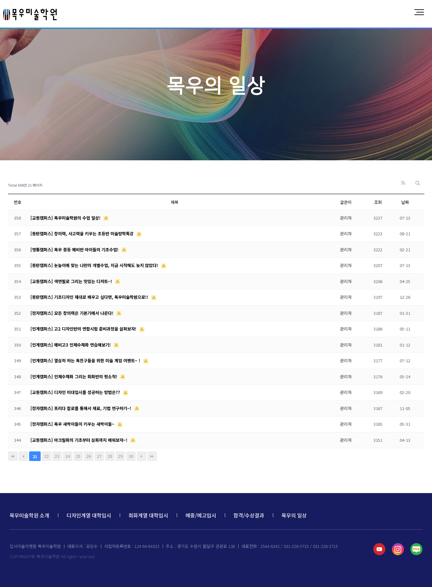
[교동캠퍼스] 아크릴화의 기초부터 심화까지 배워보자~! (79, 440)
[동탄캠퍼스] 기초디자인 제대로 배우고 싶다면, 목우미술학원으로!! (90, 297)
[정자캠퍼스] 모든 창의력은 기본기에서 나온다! (72, 313)
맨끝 (152, 456)
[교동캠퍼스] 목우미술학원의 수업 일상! (66, 218)
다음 (141, 456)
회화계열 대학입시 (148, 515)
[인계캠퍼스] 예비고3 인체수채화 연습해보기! (71, 345)
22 (46, 456)
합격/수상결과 (248, 515)
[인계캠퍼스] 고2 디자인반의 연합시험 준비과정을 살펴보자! (84, 329)
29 (120, 456)
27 (99, 456)
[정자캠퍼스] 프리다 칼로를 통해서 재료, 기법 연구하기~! (81, 408)
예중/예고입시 (200, 515)
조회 (378, 202)
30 (131, 456)
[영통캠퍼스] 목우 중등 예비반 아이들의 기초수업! (75, 250)
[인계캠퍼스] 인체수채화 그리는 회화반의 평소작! (74, 376)
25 (78, 456)
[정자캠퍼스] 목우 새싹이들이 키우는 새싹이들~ (73, 424)
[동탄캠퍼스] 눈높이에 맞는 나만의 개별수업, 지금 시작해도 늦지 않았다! (94, 265)
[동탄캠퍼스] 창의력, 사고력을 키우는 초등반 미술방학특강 (82, 234)
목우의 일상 (294, 515)
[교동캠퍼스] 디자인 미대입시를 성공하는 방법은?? (75, 392)
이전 (23, 456)
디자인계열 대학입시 (89, 515)
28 (110, 456)
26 (88, 456)
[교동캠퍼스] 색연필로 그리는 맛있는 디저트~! (71, 281)
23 (57, 456)
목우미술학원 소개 (29, 515)
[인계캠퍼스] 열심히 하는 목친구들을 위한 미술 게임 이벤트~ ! (86, 360)
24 (67, 456)
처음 (13, 456)
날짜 (405, 202)
